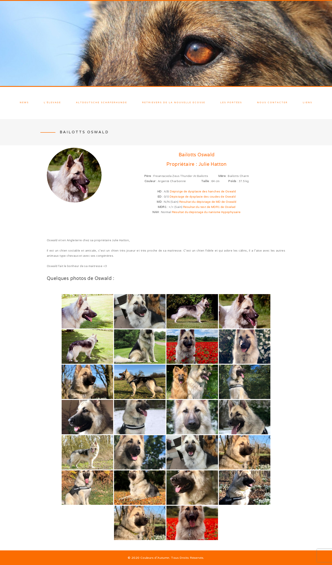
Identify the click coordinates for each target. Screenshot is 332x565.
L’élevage (52, 102)
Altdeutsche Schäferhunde (101, 102)
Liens (307, 102)
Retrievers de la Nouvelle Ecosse (173, 102)
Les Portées (231, 102)
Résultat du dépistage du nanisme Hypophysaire (206, 212)
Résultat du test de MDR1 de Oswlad (209, 207)
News (24, 102)
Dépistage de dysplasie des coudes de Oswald (203, 196)
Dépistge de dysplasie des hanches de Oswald (203, 191)
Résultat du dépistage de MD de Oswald (207, 202)
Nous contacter (272, 102)
